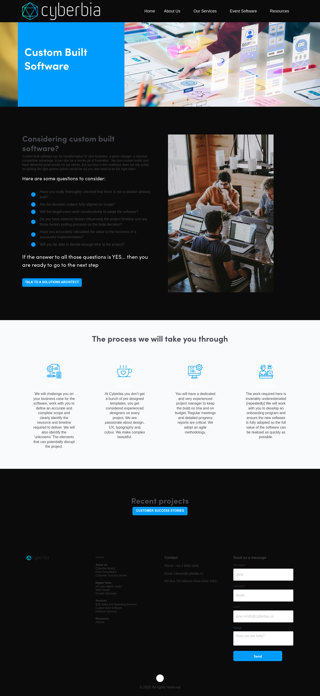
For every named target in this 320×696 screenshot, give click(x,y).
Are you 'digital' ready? (109, 586)
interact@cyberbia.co (188, 573)
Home (149, 11)
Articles (100, 622)
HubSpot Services (106, 611)
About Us (172, 11)
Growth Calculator (106, 593)
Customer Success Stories (111, 575)
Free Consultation (106, 572)
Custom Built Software (109, 608)
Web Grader (103, 590)
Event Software (243, 11)
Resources (279, 11)
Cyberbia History (105, 568)
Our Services (205, 11)
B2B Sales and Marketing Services (116, 604)
